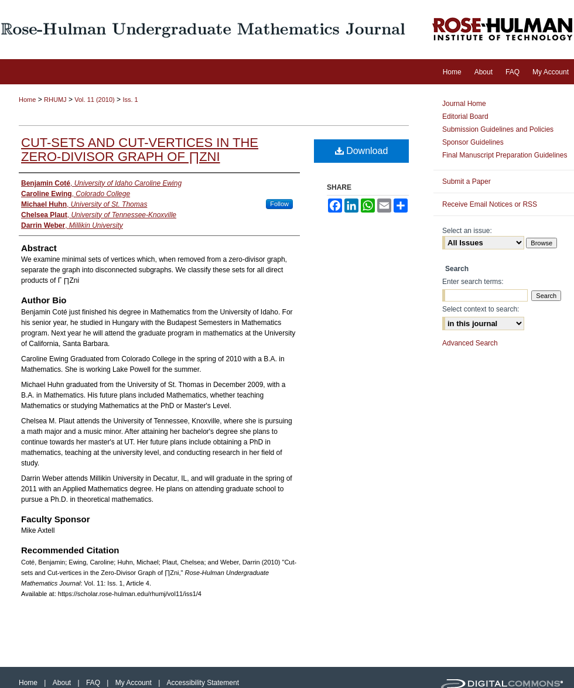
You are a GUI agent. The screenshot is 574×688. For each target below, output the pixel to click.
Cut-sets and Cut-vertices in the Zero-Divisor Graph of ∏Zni (139, 149)
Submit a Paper (466, 181)
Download (361, 151)
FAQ (94, 683)
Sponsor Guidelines (473, 142)
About (63, 683)
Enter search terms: (473, 282)
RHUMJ (55, 99)
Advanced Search (470, 343)
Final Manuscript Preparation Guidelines (504, 155)
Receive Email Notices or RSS (489, 204)
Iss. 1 (130, 99)
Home (27, 99)
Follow (279, 203)
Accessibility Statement (203, 683)
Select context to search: (480, 309)
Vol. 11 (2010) (94, 99)
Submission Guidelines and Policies (498, 129)
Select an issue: (467, 231)
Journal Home (464, 104)
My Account (134, 683)
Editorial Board (465, 116)
